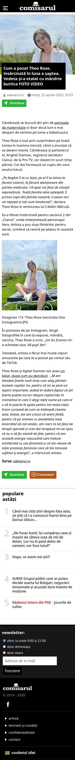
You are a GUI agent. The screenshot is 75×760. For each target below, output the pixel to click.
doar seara (13, 653)
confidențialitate (22, 732)
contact (14, 739)
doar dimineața (16, 647)
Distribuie (14, 103)
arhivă (14, 718)
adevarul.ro (15, 95)
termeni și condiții (23, 725)
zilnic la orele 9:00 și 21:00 (24, 640)
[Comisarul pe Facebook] (8, 704)
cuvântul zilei (20, 752)
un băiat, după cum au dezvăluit (33, 373)
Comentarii (43, 475)
